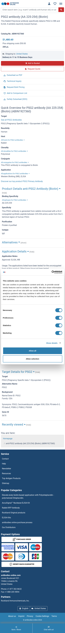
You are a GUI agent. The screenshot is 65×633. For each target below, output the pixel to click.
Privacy (30, 616)
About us (12, 616)
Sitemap (5, 483)
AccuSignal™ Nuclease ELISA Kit (16, 503)
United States (22, 54)
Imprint (21, 616)
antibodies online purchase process (17, 522)
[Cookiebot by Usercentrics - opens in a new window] (51, 272)
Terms (54, 616)
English (23, 608)
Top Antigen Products (11, 478)
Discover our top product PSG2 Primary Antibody (22, 181)
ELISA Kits (6, 517)
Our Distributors (8, 527)
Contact (5, 459)
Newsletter (6, 468)
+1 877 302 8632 (14, 589)
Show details (52, 343)
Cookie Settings (42, 616)
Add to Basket (32, 63)
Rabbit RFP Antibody (11, 508)
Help (4, 464)
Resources (6, 473)
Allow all (32, 351)
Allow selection (32, 359)
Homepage (7, 438)
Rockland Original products (13, 512)
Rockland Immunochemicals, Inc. (15, 601)
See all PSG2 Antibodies (11, 120)
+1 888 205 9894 (12, 592)
